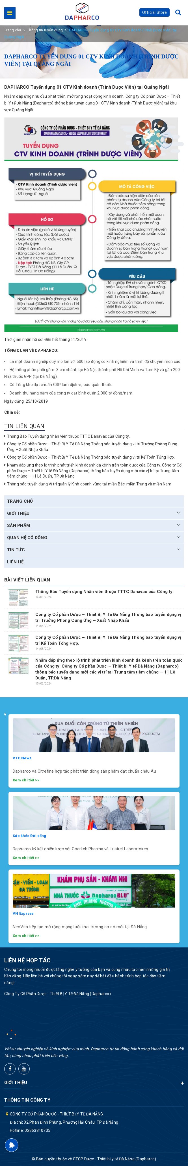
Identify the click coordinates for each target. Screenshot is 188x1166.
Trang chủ (20, 501)
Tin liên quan (24, 426)
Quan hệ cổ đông (27, 537)
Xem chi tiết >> (26, 780)
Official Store (154, 12)
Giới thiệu (18, 513)
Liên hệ (15, 562)
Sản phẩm (18, 525)
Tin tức (16, 549)
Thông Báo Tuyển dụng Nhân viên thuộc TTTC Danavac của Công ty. (68, 436)
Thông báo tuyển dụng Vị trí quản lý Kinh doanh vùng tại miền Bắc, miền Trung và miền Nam (89, 484)
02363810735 (37, 1130)
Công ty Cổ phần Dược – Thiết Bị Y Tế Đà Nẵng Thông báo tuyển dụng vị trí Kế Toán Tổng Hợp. (91, 457)
